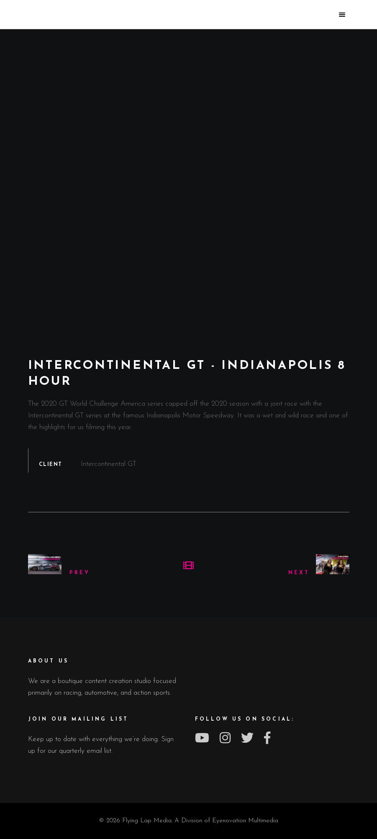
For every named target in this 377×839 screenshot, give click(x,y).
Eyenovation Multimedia (245, 821)
